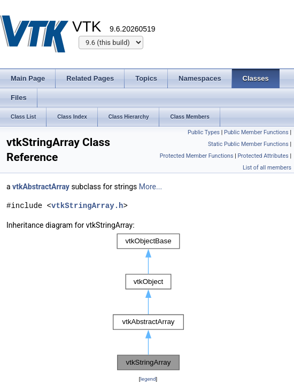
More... (150, 186)
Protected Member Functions (197, 155)
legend (148, 379)
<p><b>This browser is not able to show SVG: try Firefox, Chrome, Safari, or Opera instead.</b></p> (148, 302)
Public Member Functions (256, 132)
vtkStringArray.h (87, 206)
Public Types (204, 132)
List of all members (267, 167)
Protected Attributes (262, 155)
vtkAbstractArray (40, 186)
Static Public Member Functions (248, 144)
